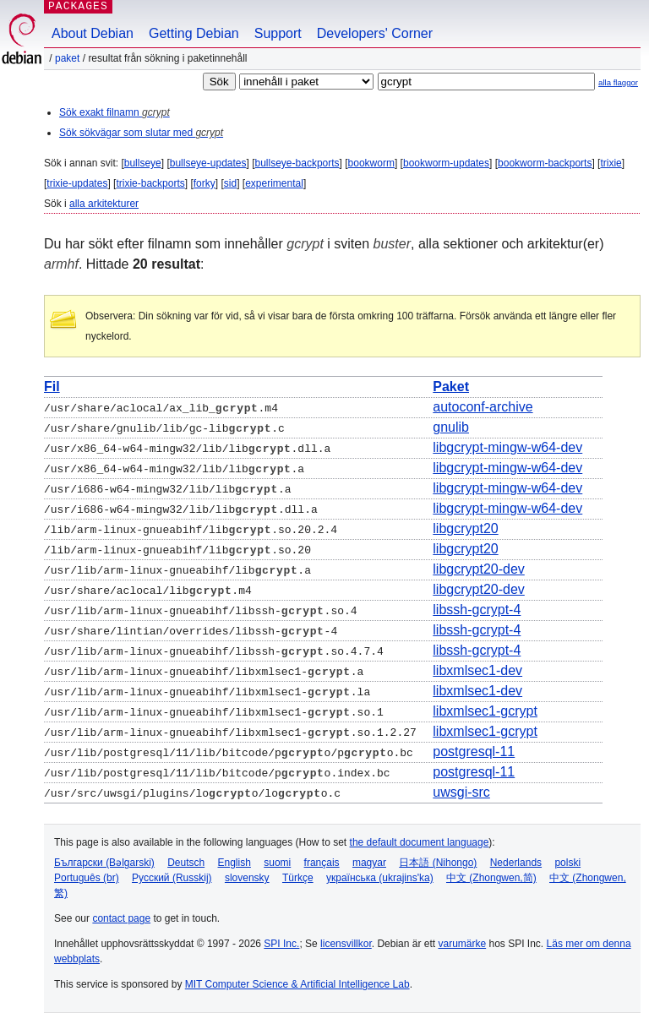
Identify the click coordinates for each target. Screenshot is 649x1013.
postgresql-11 (474, 751)
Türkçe (298, 878)
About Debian (93, 33)
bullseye (142, 163)
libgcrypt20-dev (479, 569)
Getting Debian (194, 33)
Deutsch (186, 863)
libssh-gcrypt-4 (477, 609)
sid (230, 183)
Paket (67, 58)
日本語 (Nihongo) (438, 863)
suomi (277, 863)
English (234, 863)
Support (278, 33)
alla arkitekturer (104, 204)
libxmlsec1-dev (477, 670)
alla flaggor (618, 82)
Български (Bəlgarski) (104, 863)
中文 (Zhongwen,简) (491, 878)
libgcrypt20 (465, 528)
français (322, 863)
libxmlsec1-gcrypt (485, 711)
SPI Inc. (281, 944)
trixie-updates (76, 183)
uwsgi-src (461, 792)
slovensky (247, 878)
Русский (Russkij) (172, 878)
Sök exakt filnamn (114, 112)
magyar (369, 863)
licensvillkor (346, 944)
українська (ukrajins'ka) (380, 878)
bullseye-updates (208, 163)
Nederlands (516, 863)
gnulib (451, 427)
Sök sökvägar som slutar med (141, 133)
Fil (52, 386)
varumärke (462, 944)
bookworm (371, 163)
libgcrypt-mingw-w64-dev (507, 447)
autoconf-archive (482, 407)
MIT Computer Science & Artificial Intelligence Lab (297, 984)
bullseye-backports (297, 163)
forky (204, 183)
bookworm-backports (545, 163)
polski (567, 863)
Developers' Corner (375, 33)
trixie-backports (150, 183)
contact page (121, 918)
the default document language (419, 842)
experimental (274, 183)
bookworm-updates (446, 163)
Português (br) (86, 878)
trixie (610, 163)
